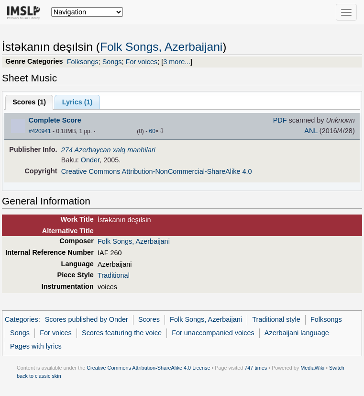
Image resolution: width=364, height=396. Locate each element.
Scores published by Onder (86, 319)
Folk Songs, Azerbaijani (161, 46)
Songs (112, 62)
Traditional (114, 275)
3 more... (176, 62)
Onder (90, 160)
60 (152, 131)
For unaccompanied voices (213, 333)
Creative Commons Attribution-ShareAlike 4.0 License (148, 368)
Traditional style (276, 319)
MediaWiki (312, 368)
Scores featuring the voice (122, 333)
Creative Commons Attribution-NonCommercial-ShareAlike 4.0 (156, 171)
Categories (21, 319)
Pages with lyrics (36, 346)
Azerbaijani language (297, 333)
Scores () (29, 102)
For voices (142, 62)
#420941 (40, 131)
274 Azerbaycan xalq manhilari (108, 150)
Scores (149, 319)
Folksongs (83, 62)
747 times (255, 368)
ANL (311, 131)
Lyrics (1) (77, 102)
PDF (280, 120)
